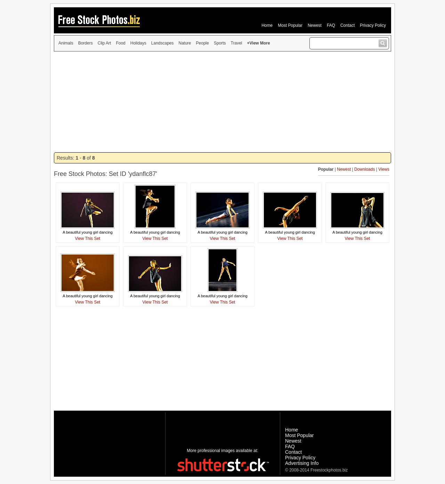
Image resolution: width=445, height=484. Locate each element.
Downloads (364, 169)
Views (383, 169)
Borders (85, 43)
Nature (185, 43)
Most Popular (290, 25)
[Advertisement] (222, 102)
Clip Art (104, 43)
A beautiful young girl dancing (88, 232)
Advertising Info (302, 463)
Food (120, 43)
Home (267, 25)
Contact (347, 25)
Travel (236, 43)
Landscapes (162, 43)
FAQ (331, 25)
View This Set (87, 238)
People (202, 43)
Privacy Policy (373, 25)
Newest (315, 25)
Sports (220, 43)
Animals (65, 43)
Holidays (138, 43)
